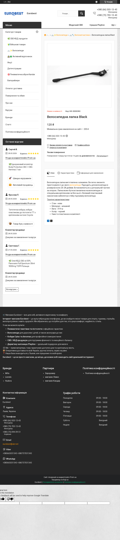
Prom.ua (73, 477)
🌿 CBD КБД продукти (17, 38)
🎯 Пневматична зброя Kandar (21, 74)
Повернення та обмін (15, 96)
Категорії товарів (13, 32)
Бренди (9, 117)
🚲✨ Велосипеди (59, 35)
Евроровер (50, 373)
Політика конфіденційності (18, 132)
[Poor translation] (10, 499)
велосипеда (75, 185)
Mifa (7, 373)
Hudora (8, 381)
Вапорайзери (13, 80)
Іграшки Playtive (97, 25)
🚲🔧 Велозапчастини (80, 35)
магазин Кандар (52, 381)
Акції (9, 62)
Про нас (9, 103)
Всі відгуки (11, 289)
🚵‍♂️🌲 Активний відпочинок (19, 56)
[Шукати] (81, 13)
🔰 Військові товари (16, 44)
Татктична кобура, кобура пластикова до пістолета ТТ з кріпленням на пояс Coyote (22, 212)
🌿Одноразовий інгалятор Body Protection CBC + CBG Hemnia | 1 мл (21, 167)
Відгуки (9, 110)
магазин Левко (52, 377)
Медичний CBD (76, 25)
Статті (8, 124)
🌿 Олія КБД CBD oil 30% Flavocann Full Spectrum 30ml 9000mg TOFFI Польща (22, 263)
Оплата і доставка (14, 88)
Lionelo (8, 377)
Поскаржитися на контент (53, 482)
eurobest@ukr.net (10, 444)
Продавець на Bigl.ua (60, 480)
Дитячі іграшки (14, 68)
